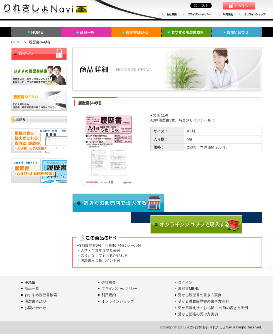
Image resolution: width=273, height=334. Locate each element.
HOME (16, 42)
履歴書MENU (35, 301)
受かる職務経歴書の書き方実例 (203, 301)
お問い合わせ (35, 308)
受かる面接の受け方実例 (198, 314)
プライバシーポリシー (119, 288)
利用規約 (108, 295)
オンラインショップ (117, 301)
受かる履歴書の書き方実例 (199, 295)
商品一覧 (32, 288)
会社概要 (108, 282)
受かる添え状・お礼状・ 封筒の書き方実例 (213, 308)
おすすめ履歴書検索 (41, 295)
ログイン (185, 282)
